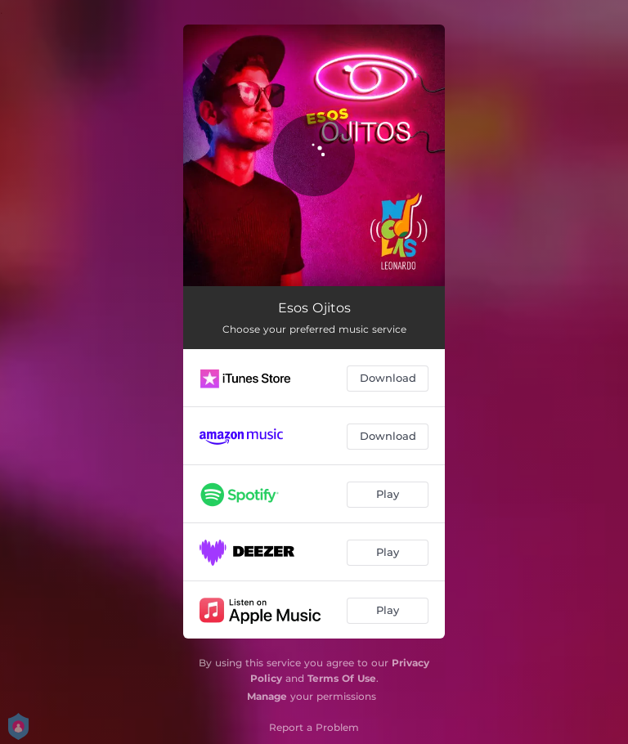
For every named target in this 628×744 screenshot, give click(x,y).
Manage (267, 696)
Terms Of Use (341, 678)
